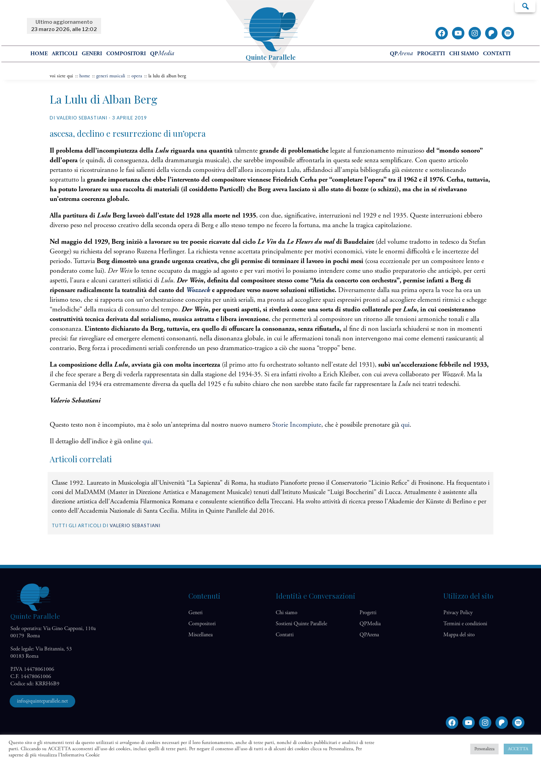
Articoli (65, 53)
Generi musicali (110, 76)
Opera (136, 76)
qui (405, 425)
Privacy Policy (458, 612)
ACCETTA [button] (518, 749)
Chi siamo (464, 53)
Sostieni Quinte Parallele (301, 623)
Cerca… (525, 6)
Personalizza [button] (484, 749)
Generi (92, 53)
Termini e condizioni (465, 623)
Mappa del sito (459, 634)
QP (162, 53)
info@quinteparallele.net (42, 701)
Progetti (431, 53)
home (39, 53)
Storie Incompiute (295, 425)
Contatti (497, 53)
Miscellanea (200, 634)
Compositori (126, 53)
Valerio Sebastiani (135, 525)
